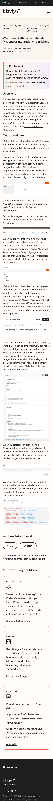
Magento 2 (46, 27)
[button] (26, 188)
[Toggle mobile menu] (48, 11)
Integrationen (18, 25)
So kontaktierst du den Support (28, 558)
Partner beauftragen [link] (17, 676)
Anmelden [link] (11, 743)
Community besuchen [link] (18, 621)
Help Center (6, 27)
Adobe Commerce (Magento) (32, 28)
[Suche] (36, 3)
